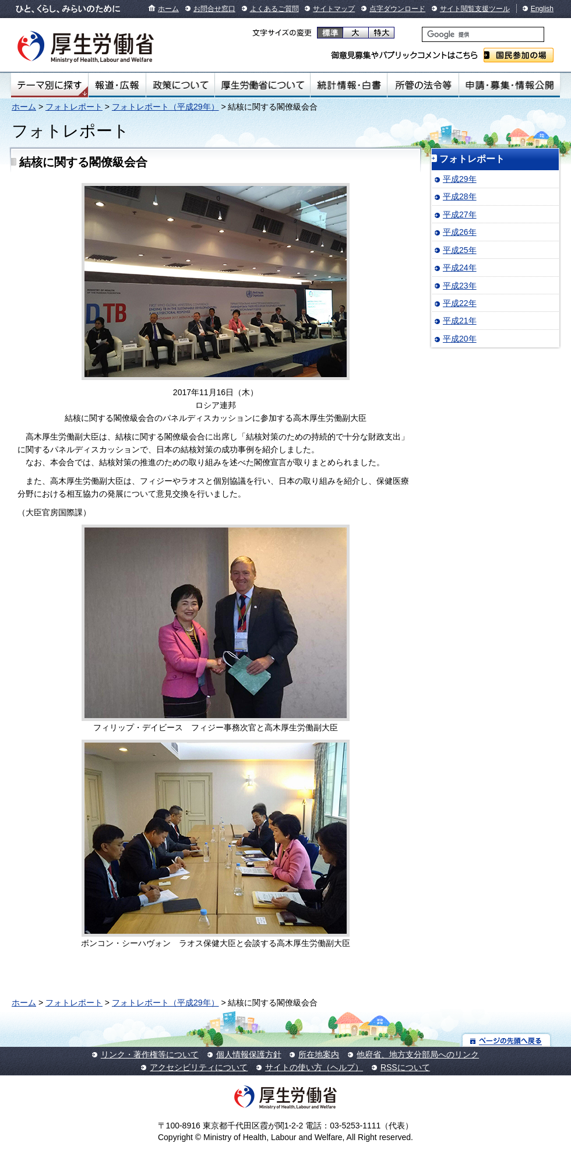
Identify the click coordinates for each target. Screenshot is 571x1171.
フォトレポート (74, 106)
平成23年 (460, 285)
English (542, 9)
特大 (381, 32)
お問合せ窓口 (214, 9)
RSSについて (405, 1067)
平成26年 (460, 232)
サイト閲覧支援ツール (475, 9)
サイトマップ (334, 9)
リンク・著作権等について (150, 1054)
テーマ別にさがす (49, 85)
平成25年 (460, 250)
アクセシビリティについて (199, 1067)
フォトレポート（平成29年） (165, 106)
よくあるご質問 (274, 9)
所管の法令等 (422, 85)
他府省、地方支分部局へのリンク (418, 1054)
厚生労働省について (263, 85)
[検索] (483, 34)
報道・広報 (117, 85)
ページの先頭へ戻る (507, 1040)
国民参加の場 (519, 55)
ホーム (168, 9)
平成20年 (460, 338)
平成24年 (460, 267)
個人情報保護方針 (248, 1054)
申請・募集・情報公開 (509, 85)
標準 (330, 32)
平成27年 (460, 214)
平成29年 (460, 179)
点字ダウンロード (397, 9)
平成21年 (460, 320)
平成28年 (460, 196)
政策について (180, 85)
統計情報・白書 (349, 85)
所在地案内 (318, 1054)
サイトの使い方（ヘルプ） (314, 1067)
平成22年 (460, 303)
